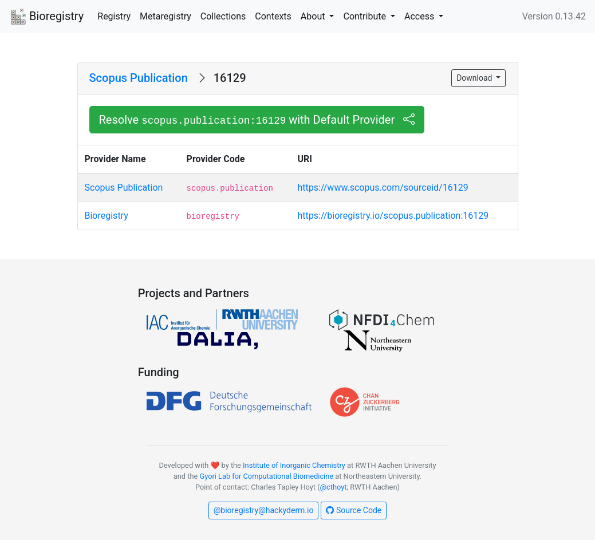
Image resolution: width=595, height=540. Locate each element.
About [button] (314, 16)
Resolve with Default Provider (257, 120)
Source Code (353, 510)
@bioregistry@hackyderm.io (264, 510)
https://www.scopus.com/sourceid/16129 (383, 187)
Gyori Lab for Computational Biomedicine (266, 476)
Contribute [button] (365, 16)
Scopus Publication (138, 78)
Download (475, 77)
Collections (223, 16)
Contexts (273, 16)
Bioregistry (46, 17)
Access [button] (420, 16)
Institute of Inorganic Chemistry (294, 465)
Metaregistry (165, 16)
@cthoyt (333, 487)
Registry (114, 16)
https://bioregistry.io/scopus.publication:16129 (393, 215)
